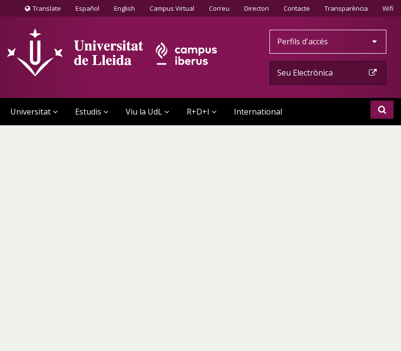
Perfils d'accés (328, 41)
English (124, 8)
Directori (256, 8)
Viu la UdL (147, 111)
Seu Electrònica (328, 72)
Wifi (388, 8)
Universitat (33, 111)
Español (87, 8)
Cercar (382, 109)
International (258, 111)
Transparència (346, 8)
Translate (43, 10)
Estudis (91, 111)
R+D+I (201, 111)
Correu (219, 8)
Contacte (296, 8)
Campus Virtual (172, 8)
